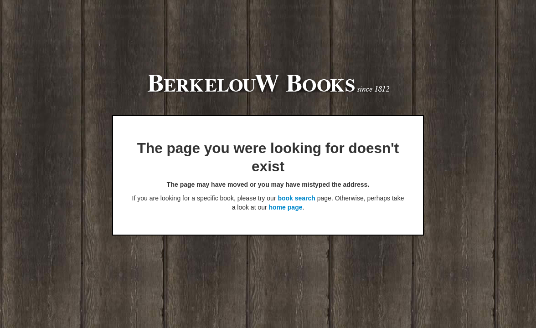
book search (296, 198)
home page (286, 207)
